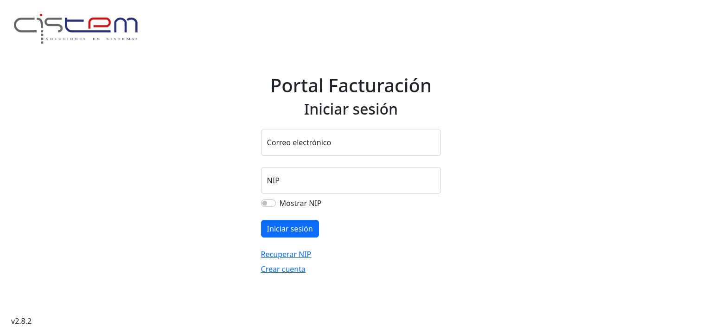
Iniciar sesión (290, 229)
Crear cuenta (283, 269)
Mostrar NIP (301, 203)
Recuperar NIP (286, 254)
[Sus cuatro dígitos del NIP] (351, 180)
